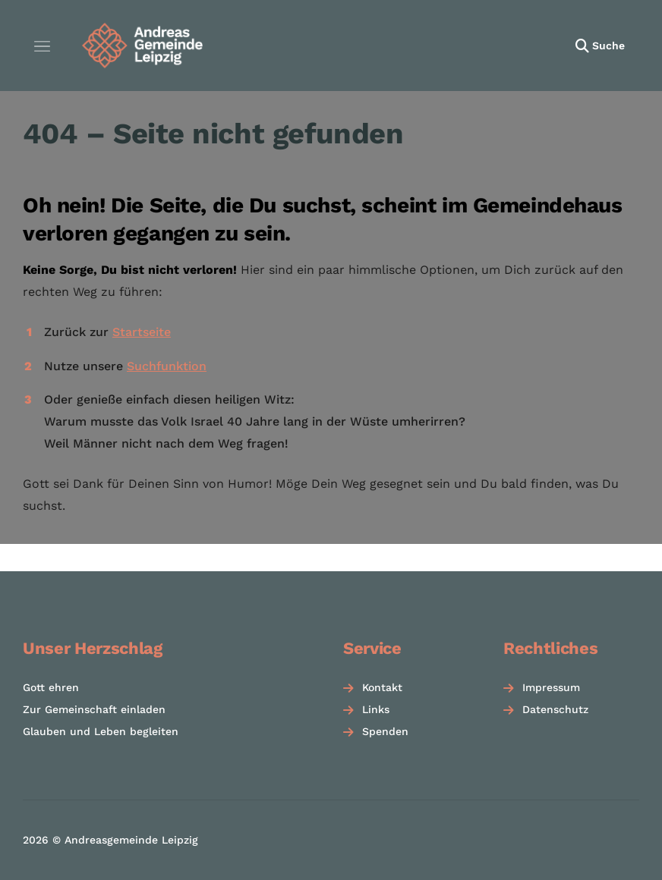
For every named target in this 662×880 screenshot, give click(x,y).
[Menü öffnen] (42, 45)
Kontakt (382, 687)
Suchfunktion (166, 366)
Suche (608, 45)
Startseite (141, 332)
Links (375, 709)
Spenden (385, 731)
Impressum (551, 687)
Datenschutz (555, 709)
